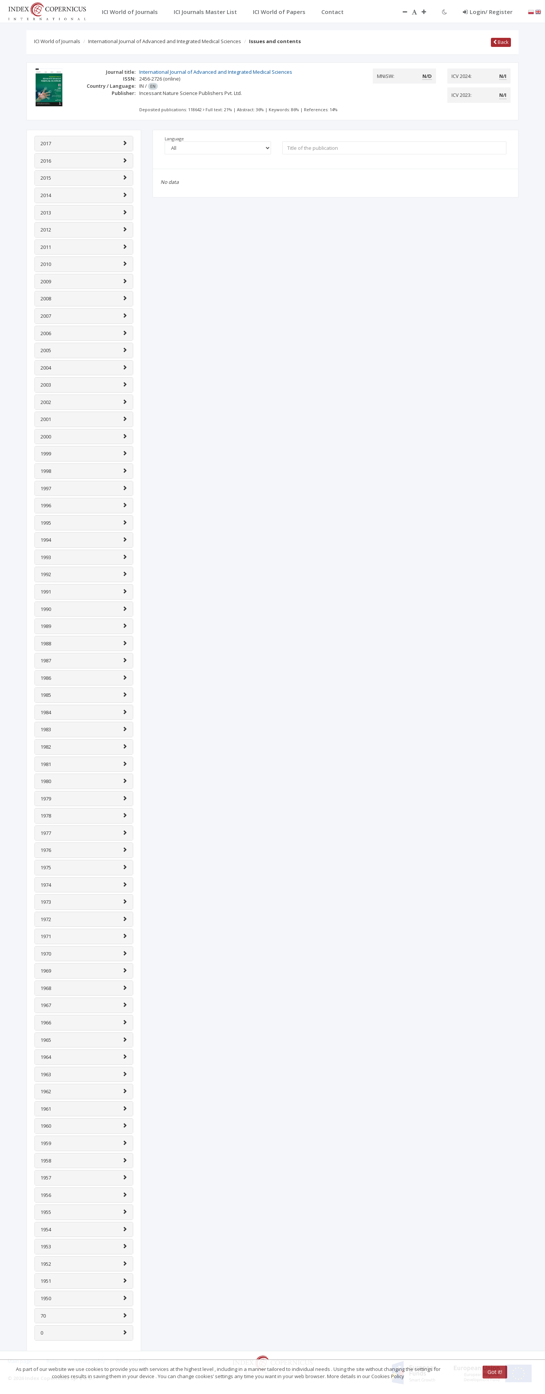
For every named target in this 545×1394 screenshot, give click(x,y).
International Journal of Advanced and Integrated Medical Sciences (164, 41)
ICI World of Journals (57, 41)
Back (501, 42)
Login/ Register (487, 12)
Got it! (494, 1371)
